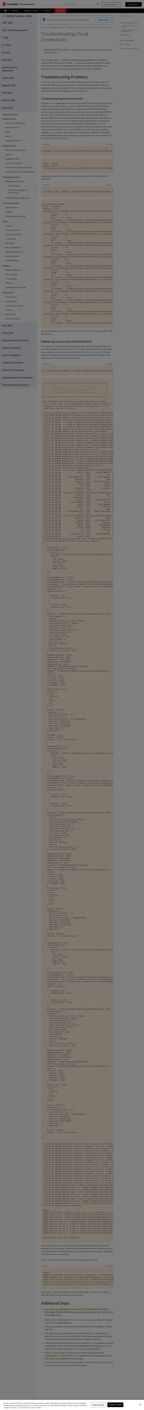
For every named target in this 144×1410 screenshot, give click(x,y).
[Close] (140, 1404)
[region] (72, 1405)
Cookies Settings (98, 1405)
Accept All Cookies (115, 1405)
